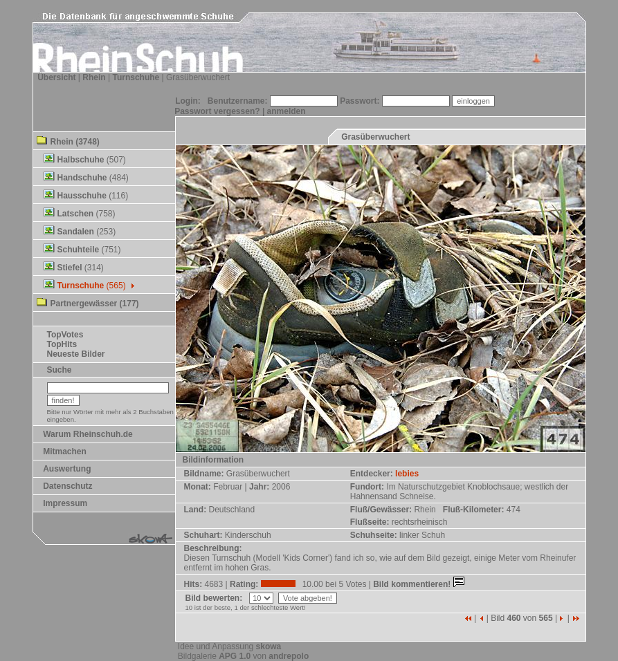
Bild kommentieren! (419, 584)
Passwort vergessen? (217, 111)
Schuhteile (78, 249)
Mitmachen (65, 451)
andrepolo (289, 656)
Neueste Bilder (76, 354)
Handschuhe (82, 178)
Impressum (65, 503)
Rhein (93, 77)
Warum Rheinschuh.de (88, 434)
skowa (269, 646)
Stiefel (69, 267)
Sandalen (75, 231)
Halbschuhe (80, 160)
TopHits (62, 344)
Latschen (75, 213)
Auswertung (67, 469)
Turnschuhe (135, 77)
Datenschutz (67, 486)
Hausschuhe (82, 196)
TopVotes (65, 334)
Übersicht (56, 77)
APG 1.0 (235, 656)
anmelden (286, 111)
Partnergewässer (84, 303)
